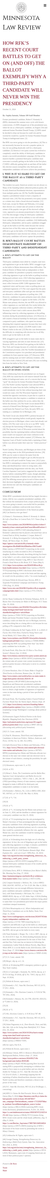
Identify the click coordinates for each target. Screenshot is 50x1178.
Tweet (5, 1168)
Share (5, 1171)
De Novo (13, 1164)
